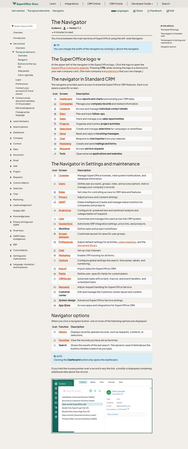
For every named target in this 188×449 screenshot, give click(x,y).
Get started (18, 10)
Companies (66, 103)
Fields (62, 273)
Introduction (19, 38)
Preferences (22, 84)
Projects (64, 123)
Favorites (64, 340)
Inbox (63, 133)
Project (16, 171)
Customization (20, 250)
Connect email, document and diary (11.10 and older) (25, 101)
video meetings (127, 242)
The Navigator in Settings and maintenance (173, 41)
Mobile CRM (19, 210)
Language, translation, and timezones (24, 266)
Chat (15, 194)
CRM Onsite (116, 3)
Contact (17, 143)
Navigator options (168, 47)
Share (138, 10)
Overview (18, 32)
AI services (18, 230)
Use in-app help (25, 75)
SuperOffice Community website (70, 67)
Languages (120, 10)
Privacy (63, 197)
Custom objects (21, 183)
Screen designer (64, 235)
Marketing (18, 199)
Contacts (65, 108)
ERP (15, 244)
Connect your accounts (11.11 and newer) (24, 91)
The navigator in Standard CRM (171, 35)
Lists (61, 218)
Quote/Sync (66, 223)
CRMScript (65, 278)
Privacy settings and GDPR (23, 223)
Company (18, 138)
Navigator (58, 10)
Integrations (71, 3)
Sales (63, 118)
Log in (18, 79)
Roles (62, 192)
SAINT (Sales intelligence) (19, 237)
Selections (66, 128)
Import (62, 268)
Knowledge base (21, 216)
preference (112, 71)
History (63, 331)
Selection (18, 188)
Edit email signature (25, 108)
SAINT (62, 202)
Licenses (64, 175)
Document (18, 155)
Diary (15, 149)
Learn (53, 3)
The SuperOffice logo (170, 30)
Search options (20, 127)
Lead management (22, 205)
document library (87, 245)
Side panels (23, 71)
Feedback (154, 10)
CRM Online (93, 3)
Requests (18, 177)
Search (166, 3)
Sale (15, 166)
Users (62, 183)
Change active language (23, 113)
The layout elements (38, 10)
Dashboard (18, 132)
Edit (170, 10)
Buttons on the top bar (27, 65)
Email (15, 160)
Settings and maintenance (19, 257)
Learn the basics (21, 121)
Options (63, 260)
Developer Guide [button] (142, 3)
